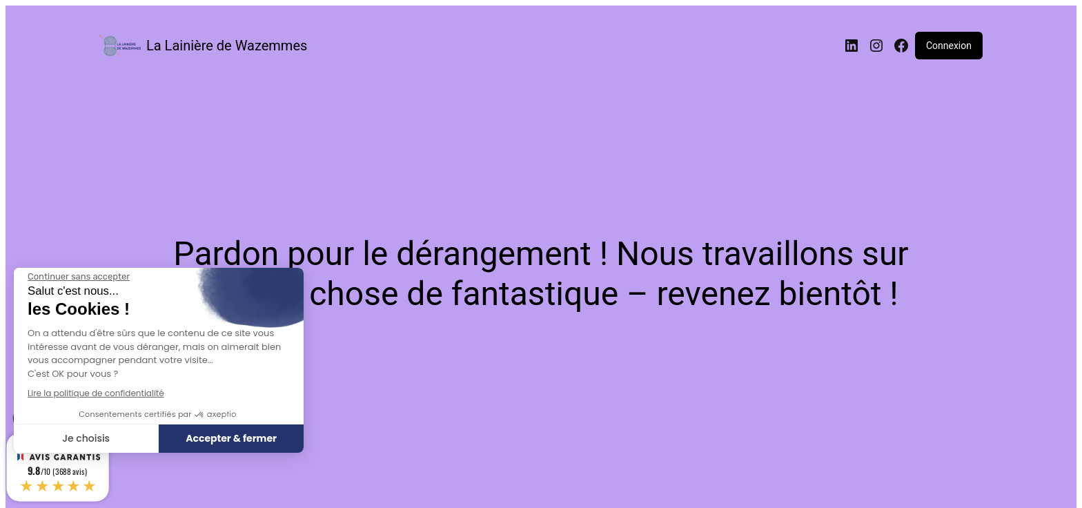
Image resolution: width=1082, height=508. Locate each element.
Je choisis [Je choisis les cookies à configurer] (86, 438)
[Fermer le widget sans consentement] (79, 277)
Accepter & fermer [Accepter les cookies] (231, 438)
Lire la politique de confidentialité (96, 393)
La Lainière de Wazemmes (226, 45)
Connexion (949, 45)
